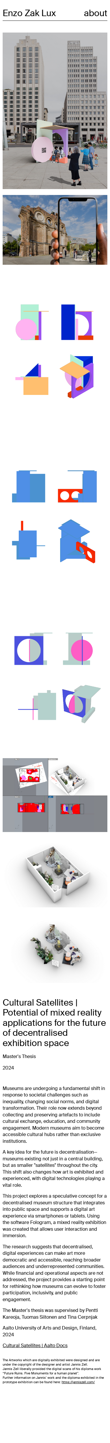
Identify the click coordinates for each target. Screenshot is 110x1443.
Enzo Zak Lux (29, 13)
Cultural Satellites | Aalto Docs (35, 1345)
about (95, 13)
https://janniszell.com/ (78, 1382)
